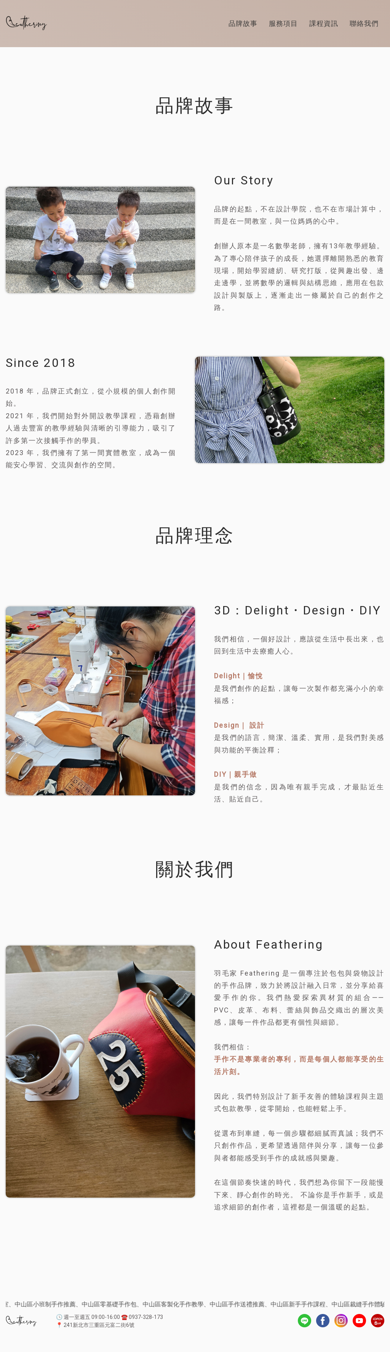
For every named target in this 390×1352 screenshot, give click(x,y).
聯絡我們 (364, 23)
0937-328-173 (146, 1317)
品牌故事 (243, 23)
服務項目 (283, 23)
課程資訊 (323, 23)
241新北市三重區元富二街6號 (99, 1325)
